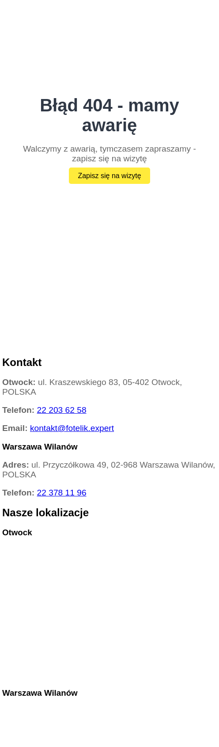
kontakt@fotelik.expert (72, 428)
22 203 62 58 (62, 410)
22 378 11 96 (62, 492)
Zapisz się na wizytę (109, 175)
